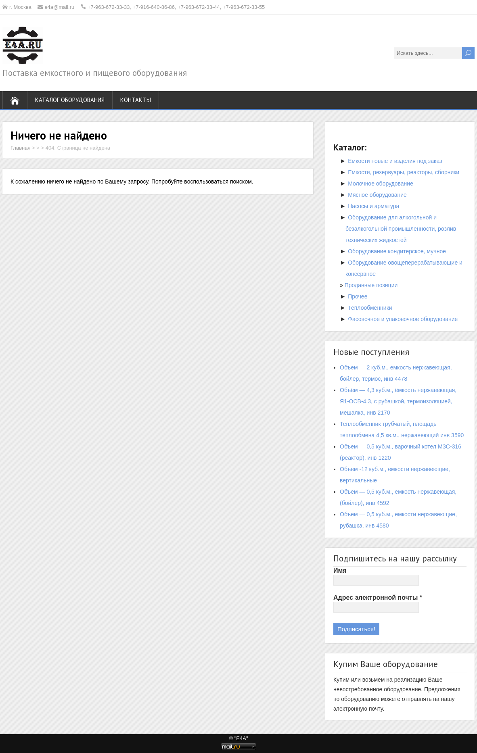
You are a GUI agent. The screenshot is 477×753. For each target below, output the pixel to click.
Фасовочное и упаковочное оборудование (403, 319)
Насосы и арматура (373, 206)
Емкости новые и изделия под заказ (395, 161)
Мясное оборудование (377, 195)
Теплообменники (370, 308)
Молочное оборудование (380, 183)
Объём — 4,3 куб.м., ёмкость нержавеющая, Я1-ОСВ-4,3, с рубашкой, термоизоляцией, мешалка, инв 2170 (398, 401)
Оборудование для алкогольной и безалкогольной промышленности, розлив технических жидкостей (400, 228)
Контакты (135, 100)
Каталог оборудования (70, 100)
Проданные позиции (371, 285)
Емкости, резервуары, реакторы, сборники (403, 172)
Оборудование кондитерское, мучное (397, 251)
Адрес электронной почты (377, 597)
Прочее (357, 296)
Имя (340, 570)
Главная (20, 148)
